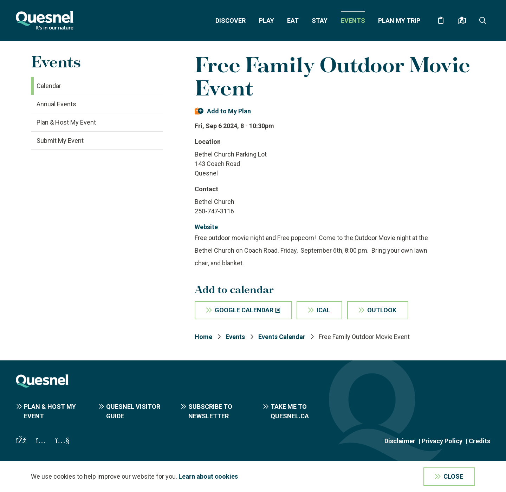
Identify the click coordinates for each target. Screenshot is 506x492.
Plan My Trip (399, 20)
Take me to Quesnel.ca (290, 411)
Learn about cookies (208, 476)
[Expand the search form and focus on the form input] (482, 20)
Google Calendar (244, 310)
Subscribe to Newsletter (210, 411)
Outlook (381, 310)
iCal (323, 310)
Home (203, 336)
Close (453, 476)
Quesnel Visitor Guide (133, 411)
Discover (230, 20)
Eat (293, 20)
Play (266, 20)
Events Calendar (281, 336)
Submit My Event (60, 140)
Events (353, 20)
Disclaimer (399, 441)
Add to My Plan (229, 111)
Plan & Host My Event (66, 122)
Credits (479, 441)
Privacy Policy (442, 441)
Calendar (49, 85)
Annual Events (56, 104)
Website (206, 227)
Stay (319, 20)
